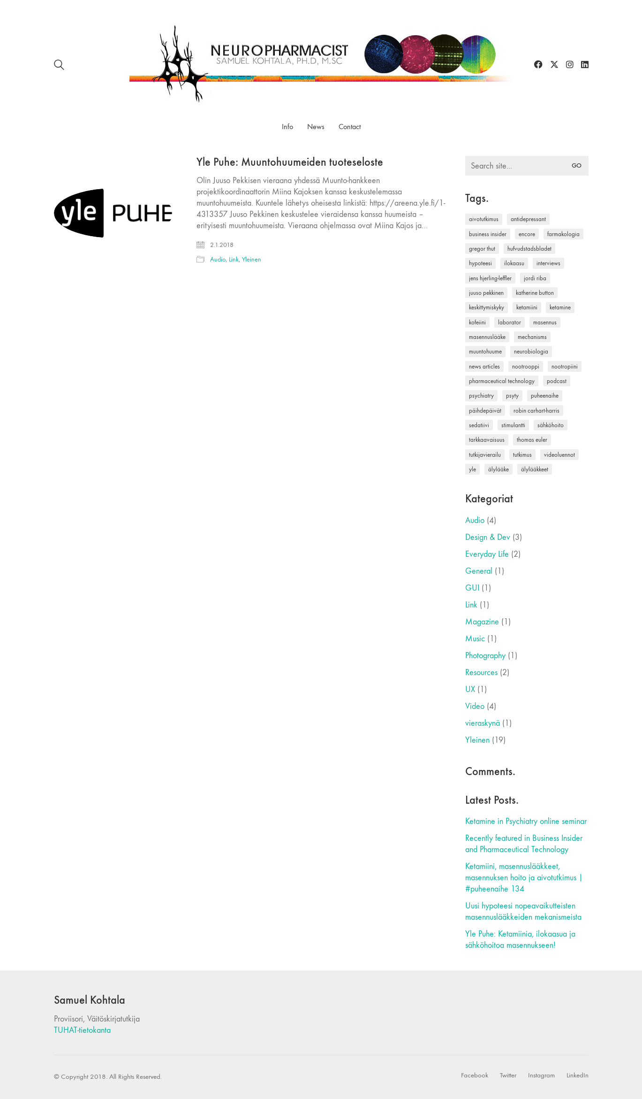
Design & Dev (487, 537)
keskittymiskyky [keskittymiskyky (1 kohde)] (486, 307)
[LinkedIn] (577, 1075)
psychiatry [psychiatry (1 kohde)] (481, 395)
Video (474, 706)
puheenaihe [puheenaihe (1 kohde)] (545, 395)
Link (234, 259)
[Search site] (59, 66)
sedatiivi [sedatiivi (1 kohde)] (479, 425)
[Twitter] (508, 1075)
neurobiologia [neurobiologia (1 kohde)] (531, 351)
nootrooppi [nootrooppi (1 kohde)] (525, 366)
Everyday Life (487, 554)
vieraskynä (482, 723)
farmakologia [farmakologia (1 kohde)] (563, 234)
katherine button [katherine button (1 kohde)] (535, 292)
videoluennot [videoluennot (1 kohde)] (559, 454)
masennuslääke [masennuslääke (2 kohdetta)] (487, 336)
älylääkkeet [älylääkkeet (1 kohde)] (534, 469)
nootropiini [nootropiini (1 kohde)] (564, 366)
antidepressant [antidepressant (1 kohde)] (528, 219)
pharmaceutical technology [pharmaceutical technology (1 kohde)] (502, 380)
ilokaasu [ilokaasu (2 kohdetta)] (514, 263)
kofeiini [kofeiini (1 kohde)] (477, 322)
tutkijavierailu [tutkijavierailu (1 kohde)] (485, 454)
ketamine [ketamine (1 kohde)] (560, 307)
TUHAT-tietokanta (82, 1030)
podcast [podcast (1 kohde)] (556, 380)
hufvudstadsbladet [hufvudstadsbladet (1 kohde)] (529, 248)
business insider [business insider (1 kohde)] (487, 234)
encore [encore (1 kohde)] (527, 234)
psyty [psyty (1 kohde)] (512, 395)
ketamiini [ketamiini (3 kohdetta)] (526, 307)
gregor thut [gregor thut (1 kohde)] (482, 248)
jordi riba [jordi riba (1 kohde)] (535, 278)
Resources (481, 672)
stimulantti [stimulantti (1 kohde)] (513, 425)
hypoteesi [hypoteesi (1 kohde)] (480, 263)
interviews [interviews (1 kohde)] (548, 263)
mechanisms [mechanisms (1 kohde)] (532, 336)
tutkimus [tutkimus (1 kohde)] (522, 454)
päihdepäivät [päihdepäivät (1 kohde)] (485, 410)
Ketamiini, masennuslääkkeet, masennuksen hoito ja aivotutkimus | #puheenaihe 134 (524, 877)
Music (475, 639)
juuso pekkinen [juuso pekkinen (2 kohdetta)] (486, 292)
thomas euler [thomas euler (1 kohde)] (532, 439)
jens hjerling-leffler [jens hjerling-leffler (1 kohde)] (490, 278)
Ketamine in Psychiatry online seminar (526, 821)
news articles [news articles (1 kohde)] (484, 366)
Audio (218, 259)
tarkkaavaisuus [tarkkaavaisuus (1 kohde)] (487, 439)
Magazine (482, 622)
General (478, 571)
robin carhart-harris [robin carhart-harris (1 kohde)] (536, 410)
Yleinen (251, 259)
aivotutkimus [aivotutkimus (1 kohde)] (483, 219)
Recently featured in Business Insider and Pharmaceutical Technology (523, 843)
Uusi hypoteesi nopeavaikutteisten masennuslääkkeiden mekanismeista (523, 911)
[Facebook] (474, 1075)
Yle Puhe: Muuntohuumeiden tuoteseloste (289, 162)
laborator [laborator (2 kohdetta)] (509, 322)
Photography (485, 656)
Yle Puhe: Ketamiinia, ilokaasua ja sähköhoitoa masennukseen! (520, 939)
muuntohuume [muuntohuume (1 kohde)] (485, 351)
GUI (472, 588)
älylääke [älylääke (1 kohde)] (498, 469)
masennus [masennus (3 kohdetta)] (545, 322)
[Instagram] (541, 1075)
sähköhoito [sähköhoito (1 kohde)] (550, 425)
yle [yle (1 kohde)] (472, 469)
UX (470, 689)
